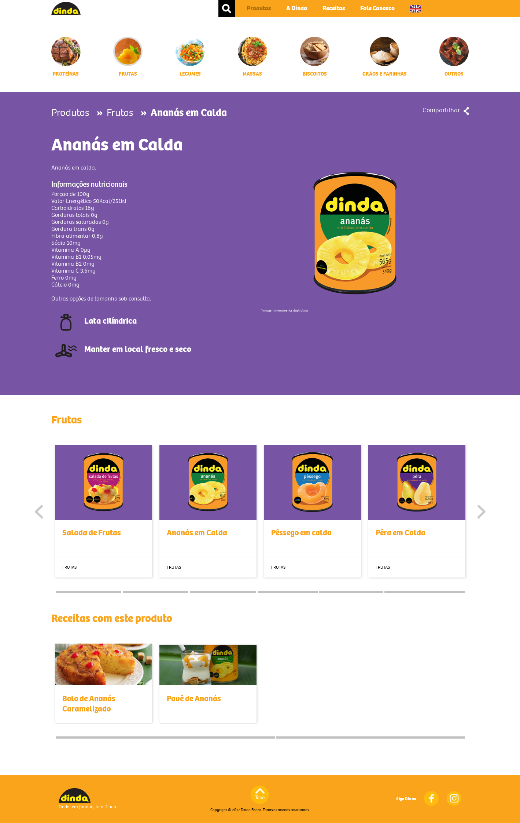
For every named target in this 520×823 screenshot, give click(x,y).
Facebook (431, 798)
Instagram (454, 798)
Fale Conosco (377, 8)
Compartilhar (441, 110)
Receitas (333, 8)
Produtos (259, 8)
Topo (260, 797)
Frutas (120, 113)
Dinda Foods (66, 8)
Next (481, 511)
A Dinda (296, 8)
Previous (39, 511)
